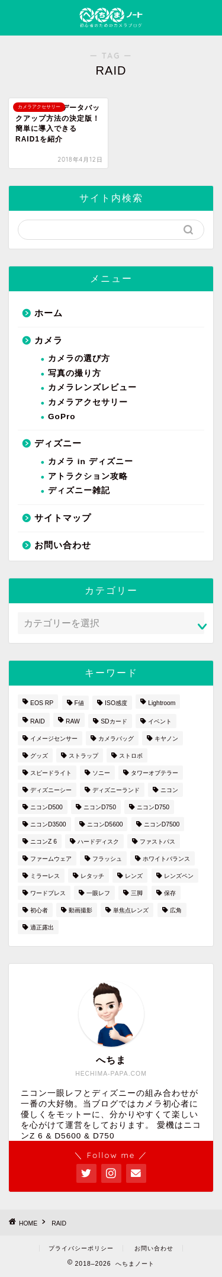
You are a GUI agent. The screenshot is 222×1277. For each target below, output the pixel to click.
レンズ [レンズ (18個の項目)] (134, 876)
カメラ (48, 340)
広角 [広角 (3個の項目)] (176, 910)
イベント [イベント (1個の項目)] (160, 721)
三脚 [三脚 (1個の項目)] (137, 893)
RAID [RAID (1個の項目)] (37, 721)
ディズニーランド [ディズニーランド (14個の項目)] (116, 790)
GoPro (62, 416)
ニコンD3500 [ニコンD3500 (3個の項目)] (48, 824)
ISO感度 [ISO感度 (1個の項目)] (116, 703)
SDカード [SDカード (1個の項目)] (114, 721)
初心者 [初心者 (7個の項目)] (39, 910)
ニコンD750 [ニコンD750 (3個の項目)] (99, 807)
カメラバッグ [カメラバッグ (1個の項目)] (116, 738)
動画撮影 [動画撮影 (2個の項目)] (80, 910)
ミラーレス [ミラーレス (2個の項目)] (45, 876)
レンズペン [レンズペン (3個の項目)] (179, 876)
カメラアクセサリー (88, 402)
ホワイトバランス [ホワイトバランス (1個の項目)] (166, 858)
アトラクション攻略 (88, 476)
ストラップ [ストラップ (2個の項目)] (83, 755)
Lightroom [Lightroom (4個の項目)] (161, 703)
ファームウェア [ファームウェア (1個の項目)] (51, 858)
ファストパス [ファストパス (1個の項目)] (157, 841)
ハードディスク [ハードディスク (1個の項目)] (98, 841)
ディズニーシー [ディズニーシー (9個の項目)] (51, 790)
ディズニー (58, 443)
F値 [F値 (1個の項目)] (79, 703)
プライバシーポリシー (81, 1248)
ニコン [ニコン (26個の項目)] (169, 790)
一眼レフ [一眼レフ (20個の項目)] (98, 893)
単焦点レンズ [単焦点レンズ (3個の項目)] (131, 910)
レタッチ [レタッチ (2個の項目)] (92, 876)
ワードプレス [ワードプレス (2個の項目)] (48, 893)
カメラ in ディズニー (90, 461)
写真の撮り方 (74, 373)
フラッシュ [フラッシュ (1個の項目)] (107, 858)
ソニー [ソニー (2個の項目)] (101, 773)
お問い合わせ (62, 545)
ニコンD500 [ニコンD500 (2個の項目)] (46, 807)
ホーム (48, 313)
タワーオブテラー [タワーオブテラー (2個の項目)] (154, 773)
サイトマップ (62, 518)
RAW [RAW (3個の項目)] (73, 721)
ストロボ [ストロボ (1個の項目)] (131, 755)
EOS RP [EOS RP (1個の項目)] (41, 703)
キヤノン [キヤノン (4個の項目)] (166, 738)
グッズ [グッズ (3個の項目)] (39, 755)
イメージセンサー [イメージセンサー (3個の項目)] (54, 738)
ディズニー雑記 (79, 490)
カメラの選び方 (79, 358)
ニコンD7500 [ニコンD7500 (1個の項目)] (162, 824)
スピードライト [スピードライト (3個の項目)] (51, 773)
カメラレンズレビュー (92, 387)
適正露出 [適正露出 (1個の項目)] (42, 927)
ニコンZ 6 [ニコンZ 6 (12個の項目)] (43, 841)
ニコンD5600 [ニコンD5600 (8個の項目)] (105, 824)
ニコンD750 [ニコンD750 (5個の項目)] (153, 807)
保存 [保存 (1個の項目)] (170, 893)
